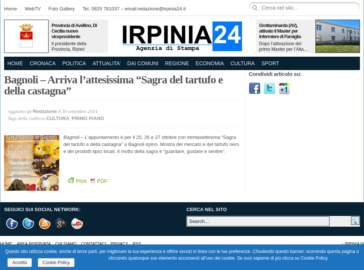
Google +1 (61, 223)
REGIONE (177, 63)
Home (10, 8)
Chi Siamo (65, 243)
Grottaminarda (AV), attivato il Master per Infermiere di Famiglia (280, 31)
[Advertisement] (304, 150)
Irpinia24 (352, 243)
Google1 (284, 88)
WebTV (33, 8)
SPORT (270, 63)
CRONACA (43, 63)
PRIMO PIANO (88, 118)
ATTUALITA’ (106, 63)
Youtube (77, 223)
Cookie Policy (56, 262)
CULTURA (243, 63)
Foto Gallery (62, 8)
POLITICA (74, 63)
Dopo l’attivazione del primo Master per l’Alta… (283, 46)
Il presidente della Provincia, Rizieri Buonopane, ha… (69, 49)
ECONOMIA (210, 63)
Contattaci (93, 243)
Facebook (255, 88)
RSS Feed (45, 223)
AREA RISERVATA (34, 243)
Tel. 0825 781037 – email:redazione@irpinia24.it (134, 8)
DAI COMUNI (142, 63)
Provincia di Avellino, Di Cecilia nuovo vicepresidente (74, 31)
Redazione (45, 111)
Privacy (119, 243)
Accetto (19, 262)
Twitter (269, 88)
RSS (137, 243)
